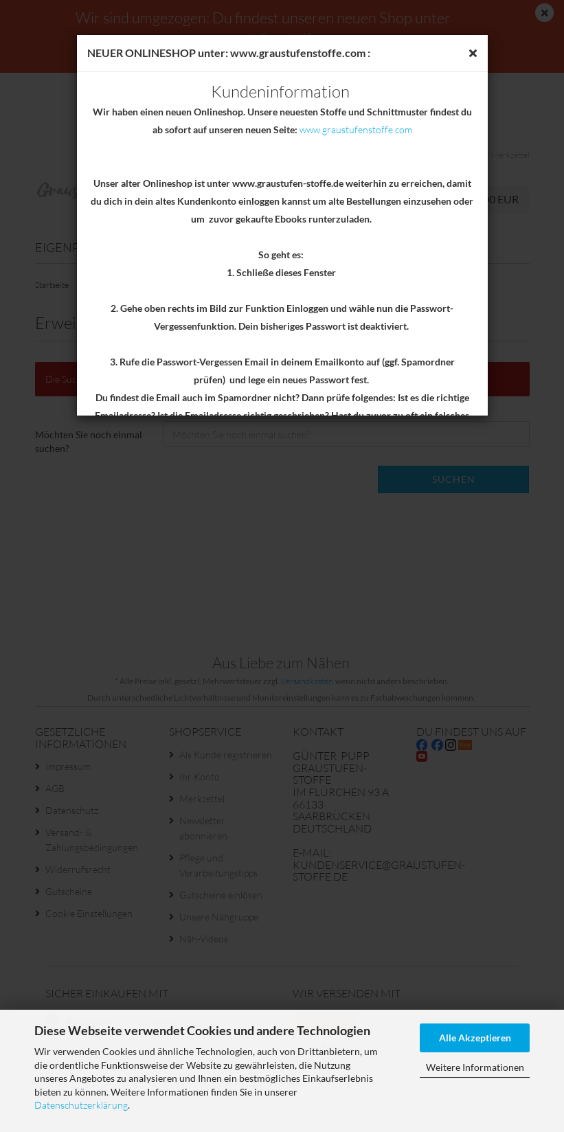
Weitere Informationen (475, 1067)
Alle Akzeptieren (475, 1037)
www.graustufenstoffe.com (356, 129)
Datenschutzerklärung (81, 1105)
